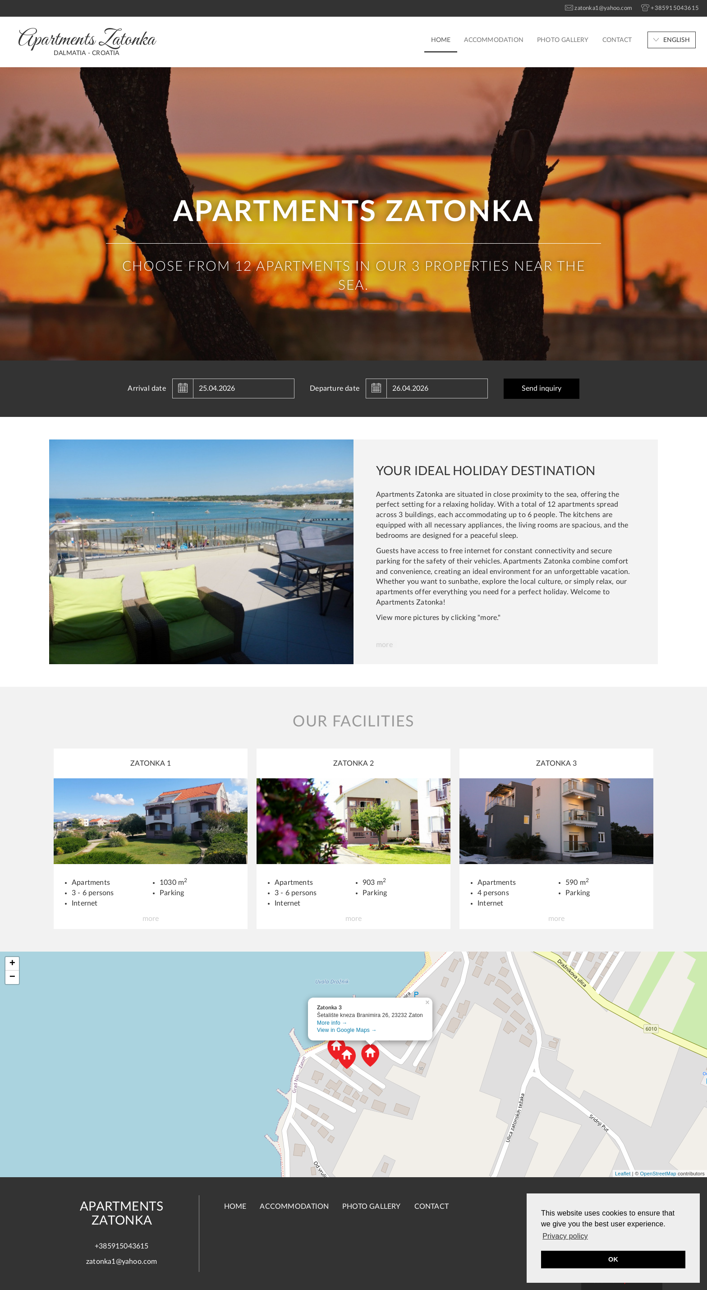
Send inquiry (541, 388)
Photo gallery (563, 40)
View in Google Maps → (347, 1030)
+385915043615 (122, 1246)
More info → (332, 1023)
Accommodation (493, 40)
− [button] (12, 977)
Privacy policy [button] (565, 1236)
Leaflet (622, 1173)
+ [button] (12, 964)
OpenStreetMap (658, 1173)
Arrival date (146, 388)
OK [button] (613, 1259)
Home (441, 40)
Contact (617, 40)
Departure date (334, 388)
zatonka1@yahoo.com (121, 1261)
